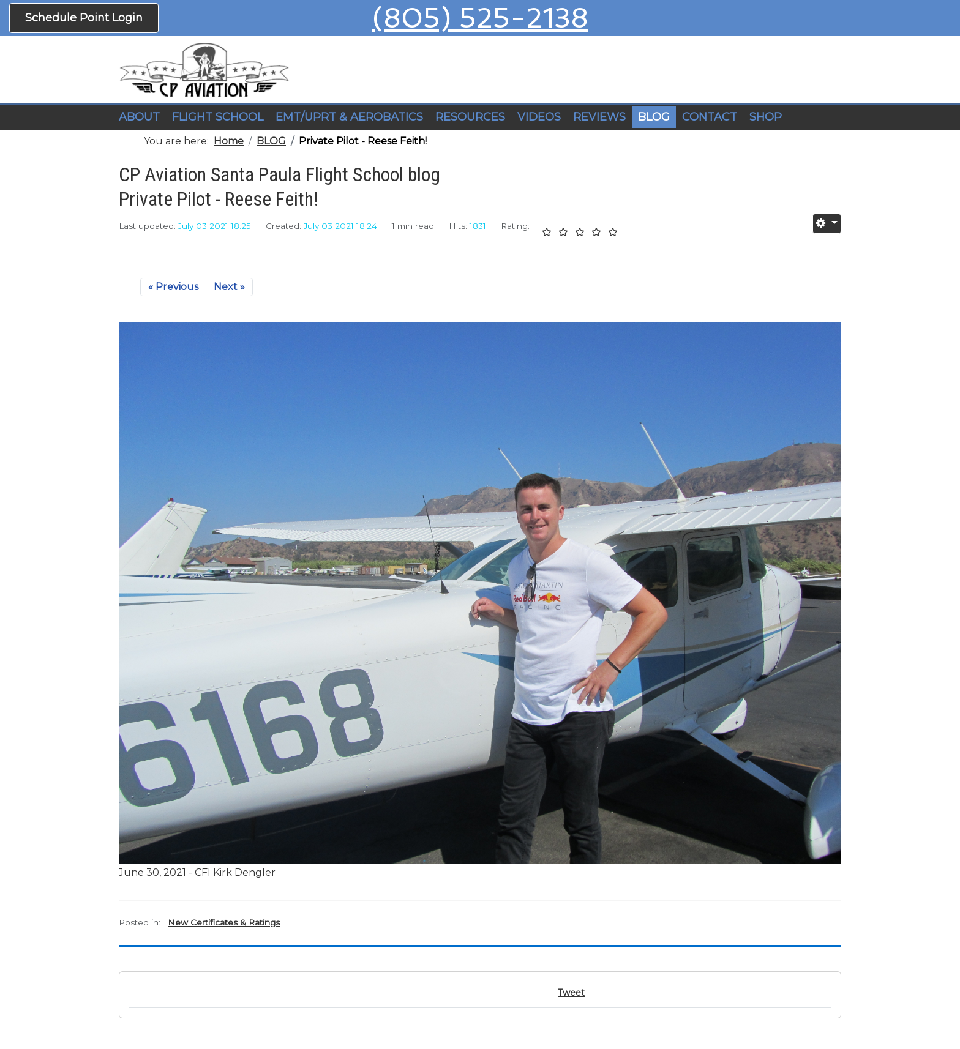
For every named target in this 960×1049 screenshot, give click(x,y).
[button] (217, 117)
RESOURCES (470, 117)
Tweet (571, 992)
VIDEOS (539, 117)
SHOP (765, 117)
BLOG (654, 117)
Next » (229, 287)
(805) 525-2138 (480, 18)
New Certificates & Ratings (224, 922)
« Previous (173, 287)
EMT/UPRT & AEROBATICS (349, 117)
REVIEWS (599, 117)
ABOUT (139, 117)
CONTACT (709, 117)
